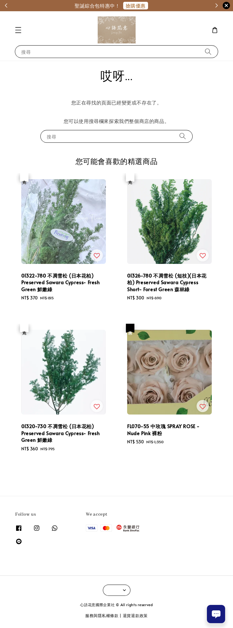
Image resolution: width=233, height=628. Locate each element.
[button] (18, 30)
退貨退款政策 (135, 615)
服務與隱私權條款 (102, 615)
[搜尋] (208, 51)
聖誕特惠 (161, 5)
